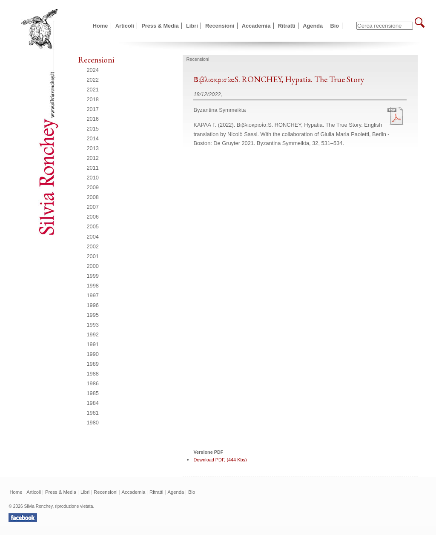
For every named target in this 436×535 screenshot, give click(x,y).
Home (100, 26)
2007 (93, 207)
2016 (93, 119)
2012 (93, 158)
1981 (93, 413)
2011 (93, 168)
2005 (93, 226)
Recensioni (219, 26)
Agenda (313, 26)
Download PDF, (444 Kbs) (220, 459)
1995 (93, 315)
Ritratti (286, 26)
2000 (93, 266)
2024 (93, 70)
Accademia (256, 26)
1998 (93, 285)
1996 (93, 305)
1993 (93, 325)
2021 (93, 89)
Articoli (124, 26)
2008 (93, 197)
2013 (93, 148)
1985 (93, 393)
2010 (93, 177)
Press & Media (160, 26)
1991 (93, 344)
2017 (93, 109)
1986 (93, 383)
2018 (93, 99)
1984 (93, 403)
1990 (93, 354)
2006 (93, 216)
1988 (93, 373)
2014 (93, 138)
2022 (93, 80)
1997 (93, 295)
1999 (93, 276)
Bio (334, 26)
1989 (93, 364)
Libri (192, 26)
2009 (93, 187)
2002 (93, 246)
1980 (93, 422)
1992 (93, 334)
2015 (93, 128)
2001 (93, 256)
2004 (93, 236)
